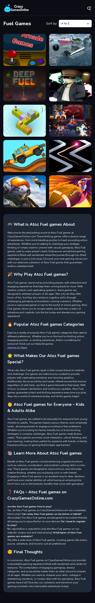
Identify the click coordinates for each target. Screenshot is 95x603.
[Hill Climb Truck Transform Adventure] (24, 156)
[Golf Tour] (24, 121)
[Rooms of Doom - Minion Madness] (24, 191)
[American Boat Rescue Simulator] (70, 50)
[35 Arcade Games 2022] (24, 50)
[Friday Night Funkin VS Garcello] (70, 85)
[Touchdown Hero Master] (70, 191)
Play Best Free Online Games (16, 8)
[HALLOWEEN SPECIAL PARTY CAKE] (70, 121)
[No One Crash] (70, 156)
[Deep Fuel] (24, 85)
